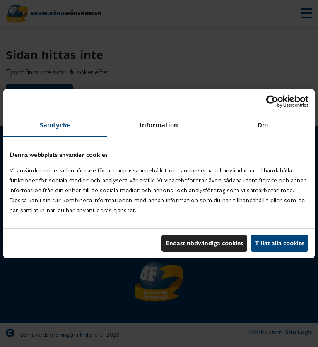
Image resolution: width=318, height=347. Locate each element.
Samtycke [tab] (55, 125)
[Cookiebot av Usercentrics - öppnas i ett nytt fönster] (272, 101)
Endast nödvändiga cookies (204, 243)
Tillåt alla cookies (279, 243)
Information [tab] (159, 125)
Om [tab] (263, 125)
